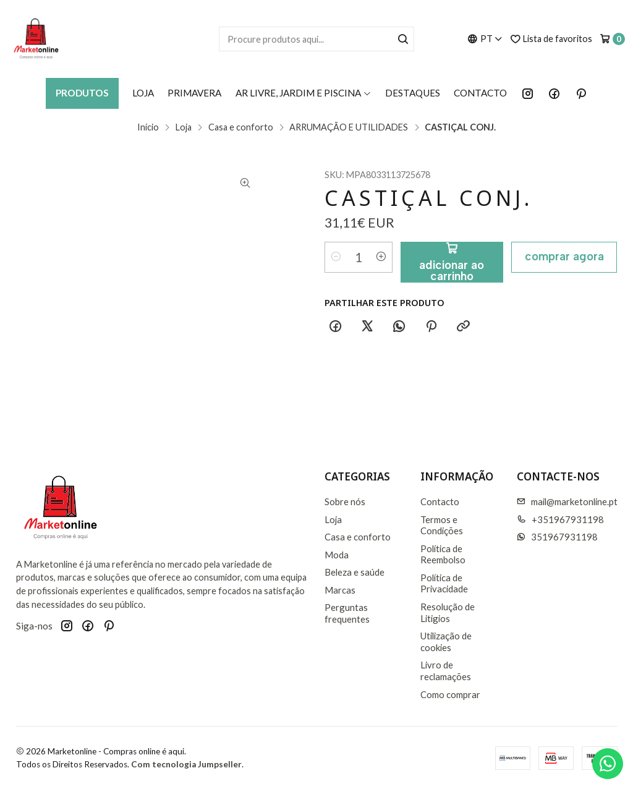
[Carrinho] (612, 39)
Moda (337, 554)
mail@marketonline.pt (567, 501)
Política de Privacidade (444, 583)
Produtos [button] (82, 92)
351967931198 (557, 536)
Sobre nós (345, 501)
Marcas (340, 589)
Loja (143, 92)
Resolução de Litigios (447, 612)
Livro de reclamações (445, 670)
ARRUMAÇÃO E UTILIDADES (348, 127)
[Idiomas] (485, 38)
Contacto (480, 92)
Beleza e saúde (354, 572)
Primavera (194, 92)
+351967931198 (560, 519)
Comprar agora (564, 256)
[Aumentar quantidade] (381, 257)
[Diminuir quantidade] (336, 257)
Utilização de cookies (446, 641)
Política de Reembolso (442, 554)
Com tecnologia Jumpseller (186, 764)
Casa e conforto (240, 127)
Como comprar (450, 694)
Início (148, 127)
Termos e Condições (441, 525)
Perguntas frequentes (347, 613)
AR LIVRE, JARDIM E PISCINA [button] (304, 92)
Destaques (412, 92)
